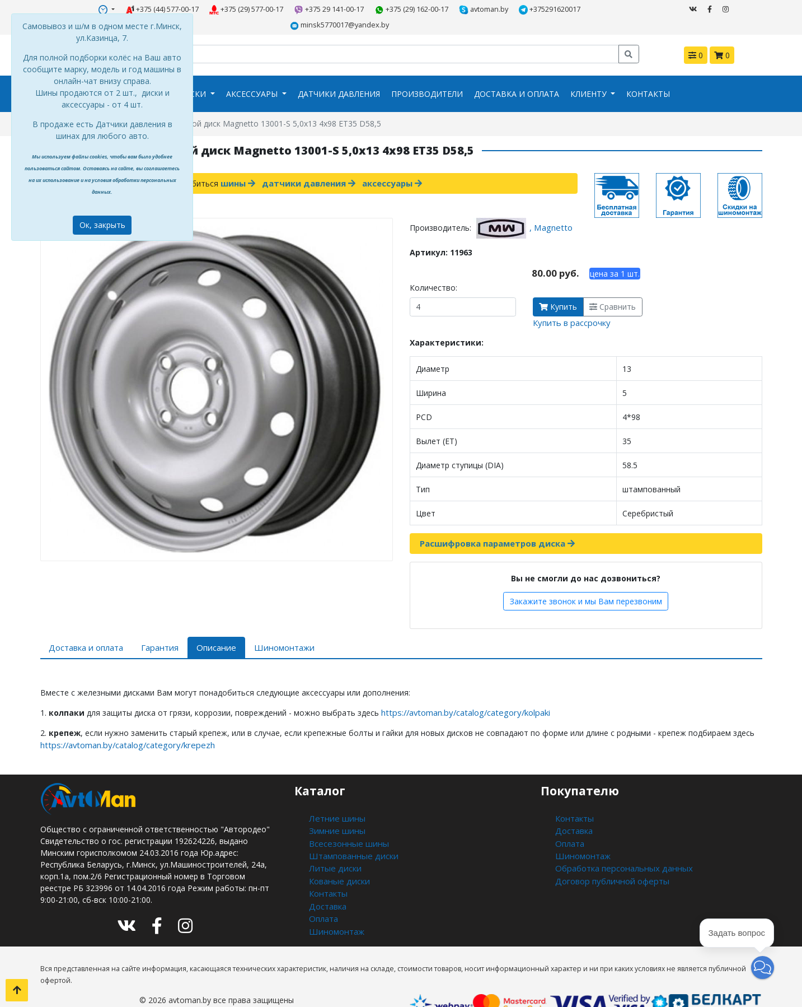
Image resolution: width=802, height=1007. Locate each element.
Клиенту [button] (589, 77)
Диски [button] (193, 77)
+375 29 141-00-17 (276, 9)
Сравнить (612, 289)
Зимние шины (334, 807)
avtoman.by (430, 9)
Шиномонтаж (335, 901)
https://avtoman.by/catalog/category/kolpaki (461, 692)
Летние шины (334, 795)
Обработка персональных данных (619, 842)
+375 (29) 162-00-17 (358, 9)
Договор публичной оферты (609, 854)
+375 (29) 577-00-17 (194, 9)
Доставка (327, 878)
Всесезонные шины (345, 819)
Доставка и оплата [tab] (85, 628)
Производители (427, 77)
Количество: (433, 270)
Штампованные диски (350, 831)
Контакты (648, 77)
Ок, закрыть (102, 225)
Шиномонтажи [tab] (273, 628)
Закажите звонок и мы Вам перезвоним (586, 582)
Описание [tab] (209, 628)
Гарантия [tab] (156, 628)
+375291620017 (496, 9)
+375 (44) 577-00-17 (110, 9)
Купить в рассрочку (570, 305)
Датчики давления (339, 77)
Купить (558, 289)
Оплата (323, 889)
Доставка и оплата (516, 77)
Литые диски (333, 842)
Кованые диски (337, 854)
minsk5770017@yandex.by (584, 9)
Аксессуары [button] (253, 77)
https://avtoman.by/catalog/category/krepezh (122, 723)
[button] (762, 967)
